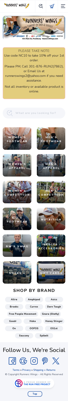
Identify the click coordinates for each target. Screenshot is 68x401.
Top (35, 394)
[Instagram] (34, 361)
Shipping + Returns (44, 370)
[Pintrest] (45, 361)
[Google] (23, 361)
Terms (16, 370)
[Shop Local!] (34, 28)
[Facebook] (12, 361)
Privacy (26, 370)
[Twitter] (55, 361)
